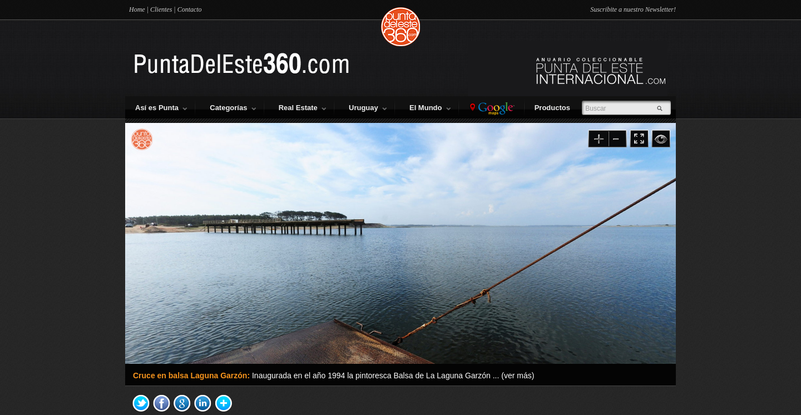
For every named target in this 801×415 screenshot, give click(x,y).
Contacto (189, 9)
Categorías (232, 107)
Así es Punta (161, 107)
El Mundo (430, 107)
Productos (555, 107)
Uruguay (368, 107)
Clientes (161, 9)
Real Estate (302, 107)
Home (137, 9)
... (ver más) (514, 375)
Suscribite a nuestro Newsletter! (633, 9)
